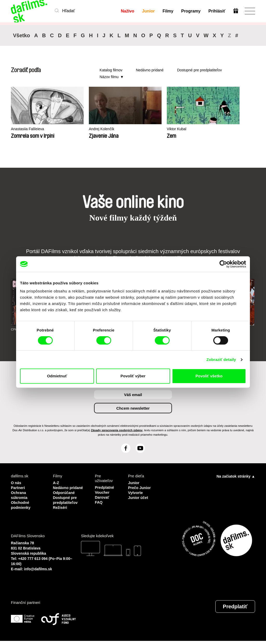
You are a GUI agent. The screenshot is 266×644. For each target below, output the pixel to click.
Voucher (102, 492)
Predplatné (105, 487)
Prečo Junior (140, 487)
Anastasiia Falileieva (28, 129)
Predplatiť (235, 609)
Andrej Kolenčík (87, 129)
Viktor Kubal (146, 129)
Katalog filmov (110, 70)
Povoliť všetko (209, 376)
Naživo (127, 11)
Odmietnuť (57, 376)
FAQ (99, 501)
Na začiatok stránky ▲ (236, 476)
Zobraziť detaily (221, 359)
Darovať (102, 497)
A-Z (56, 482)
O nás (16, 482)
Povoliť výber (133, 376)
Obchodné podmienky (21, 503)
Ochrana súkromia (19, 494)
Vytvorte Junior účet (138, 494)
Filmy (167, 11)
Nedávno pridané (150, 70)
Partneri (18, 487)
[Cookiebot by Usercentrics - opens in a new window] (223, 264)
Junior (148, 11)
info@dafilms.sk (38, 572)
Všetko (21, 35)
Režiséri (60, 511)
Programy (191, 11)
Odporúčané (64, 497)
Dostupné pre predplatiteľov (199, 70)
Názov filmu (108, 77)
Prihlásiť (216, 11)
